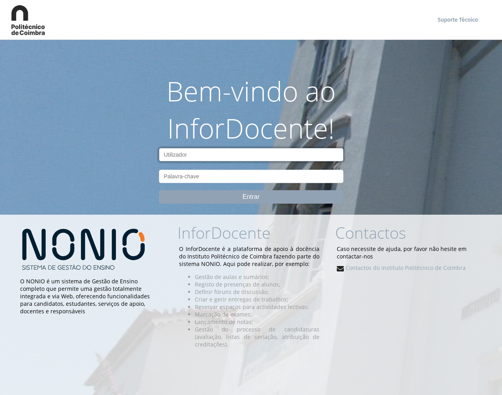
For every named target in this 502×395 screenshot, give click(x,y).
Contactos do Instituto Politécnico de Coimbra (401, 267)
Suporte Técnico (458, 20)
